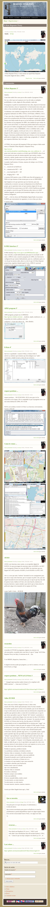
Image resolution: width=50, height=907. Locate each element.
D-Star (12, 34)
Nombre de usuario (10, 870)
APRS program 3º (10, 308)
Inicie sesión (36, 78)
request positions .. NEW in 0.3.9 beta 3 (18, 676)
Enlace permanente (8, 92)
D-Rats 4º (7, 347)
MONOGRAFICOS (25, 17)
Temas (7, 889)
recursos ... (12, 825)
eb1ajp (21, 802)
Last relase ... (9, 844)
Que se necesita (12, 798)
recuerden (8, 644)
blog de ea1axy (13, 21)
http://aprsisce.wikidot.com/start (13, 317)
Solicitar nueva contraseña (13, 878)
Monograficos (9, 891)
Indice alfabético (10, 886)
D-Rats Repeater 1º (11, 88)
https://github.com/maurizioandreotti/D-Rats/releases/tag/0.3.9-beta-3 (23, 689)
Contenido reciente (11, 895)
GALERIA (16, 17)
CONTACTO (35, 17)
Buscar (8, 893)
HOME (6, 17)
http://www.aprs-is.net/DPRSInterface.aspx (26, 252)
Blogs (5, 21)
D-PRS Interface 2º (11, 246)
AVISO (6, 558)
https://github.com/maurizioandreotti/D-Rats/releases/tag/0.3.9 (21, 851)
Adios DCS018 (9, 698)
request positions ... (11, 391)
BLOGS (11, 17)
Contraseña (8, 874)
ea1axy (11, 31)
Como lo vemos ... (10, 444)
